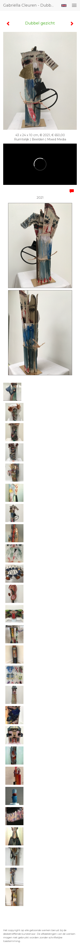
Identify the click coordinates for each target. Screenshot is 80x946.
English (63, 5)
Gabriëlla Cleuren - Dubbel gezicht (30, 5)
